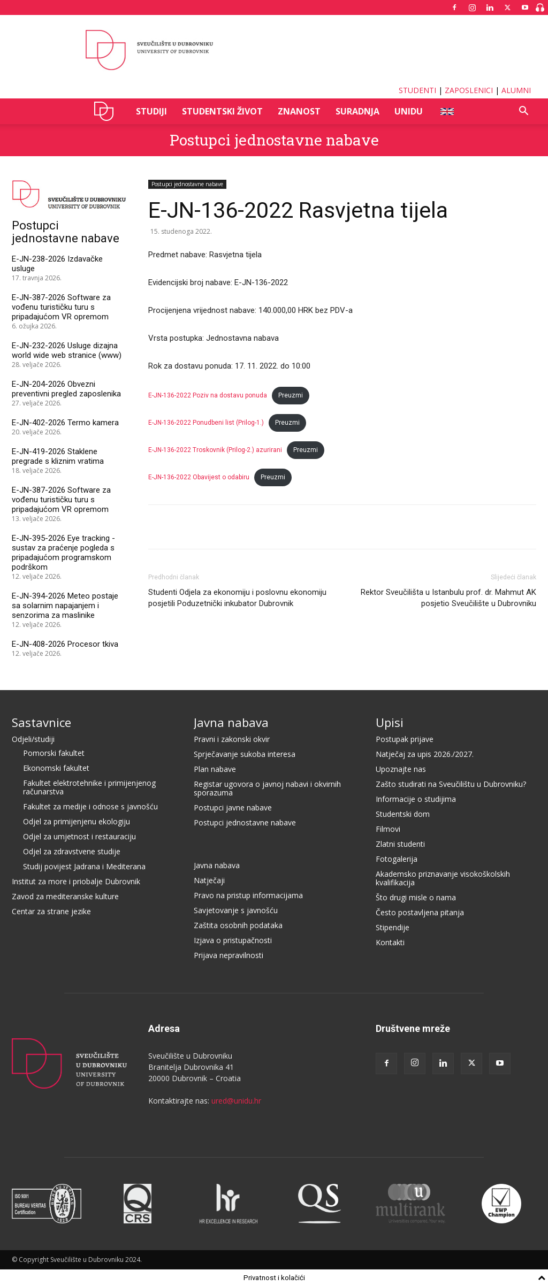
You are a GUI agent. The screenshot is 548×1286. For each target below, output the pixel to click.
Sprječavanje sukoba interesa (244, 754)
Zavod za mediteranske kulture (65, 896)
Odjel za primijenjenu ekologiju (76, 821)
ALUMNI (516, 90)
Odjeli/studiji (33, 739)
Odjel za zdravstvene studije (71, 851)
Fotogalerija (396, 859)
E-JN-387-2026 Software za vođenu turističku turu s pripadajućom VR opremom (61, 307)
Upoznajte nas (401, 769)
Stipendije (392, 927)
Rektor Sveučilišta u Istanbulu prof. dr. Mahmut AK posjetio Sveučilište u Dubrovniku (448, 597)
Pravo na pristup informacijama (248, 895)
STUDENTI (417, 90)
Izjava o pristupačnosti (233, 940)
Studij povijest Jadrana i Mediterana (84, 866)
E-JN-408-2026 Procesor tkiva (65, 644)
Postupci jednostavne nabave (274, 140)
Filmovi (388, 829)
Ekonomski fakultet (56, 768)
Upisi (390, 722)
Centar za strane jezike (51, 911)
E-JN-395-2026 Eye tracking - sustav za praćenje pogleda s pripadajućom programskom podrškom (63, 552)
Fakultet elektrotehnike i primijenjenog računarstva (89, 787)
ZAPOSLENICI (469, 90)
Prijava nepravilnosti (228, 955)
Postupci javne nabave (233, 807)
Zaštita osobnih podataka (238, 925)
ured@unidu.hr (236, 1101)
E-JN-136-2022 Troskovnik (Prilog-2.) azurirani (215, 450)
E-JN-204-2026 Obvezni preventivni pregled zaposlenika (66, 389)
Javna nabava (231, 722)
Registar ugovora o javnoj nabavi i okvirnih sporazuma (267, 788)
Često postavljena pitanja (420, 912)
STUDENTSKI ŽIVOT (222, 111)
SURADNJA (357, 111)
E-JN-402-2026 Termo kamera (65, 422)
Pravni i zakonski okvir (232, 739)
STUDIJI (151, 111)
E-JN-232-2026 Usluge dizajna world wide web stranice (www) (66, 350)
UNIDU (107, 111)
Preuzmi (290, 395)
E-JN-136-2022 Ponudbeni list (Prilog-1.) (206, 422)
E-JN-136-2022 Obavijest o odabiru (198, 477)
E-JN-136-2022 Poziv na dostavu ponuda (207, 395)
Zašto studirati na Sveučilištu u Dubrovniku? (451, 784)
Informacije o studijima (416, 799)
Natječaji (209, 880)
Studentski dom (403, 814)
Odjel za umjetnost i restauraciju (79, 836)
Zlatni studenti (400, 844)
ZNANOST (299, 111)
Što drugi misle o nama (416, 897)
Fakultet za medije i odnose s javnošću (90, 806)
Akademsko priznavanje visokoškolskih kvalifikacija (443, 878)
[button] (523, 112)
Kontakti (390, 942)
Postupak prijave (404, 739)
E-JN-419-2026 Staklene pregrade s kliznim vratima (58, 456)
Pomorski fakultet (54, 753)
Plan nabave (215, 769)
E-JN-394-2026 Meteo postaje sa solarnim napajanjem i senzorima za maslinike (65, 605)
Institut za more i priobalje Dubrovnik (76, 881)
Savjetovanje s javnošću (236, 910)
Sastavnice (41, 722)
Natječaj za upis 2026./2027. (425, 754)
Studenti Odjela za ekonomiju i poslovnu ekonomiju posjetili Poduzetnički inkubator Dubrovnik (237, 597)
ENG (446, 111)
